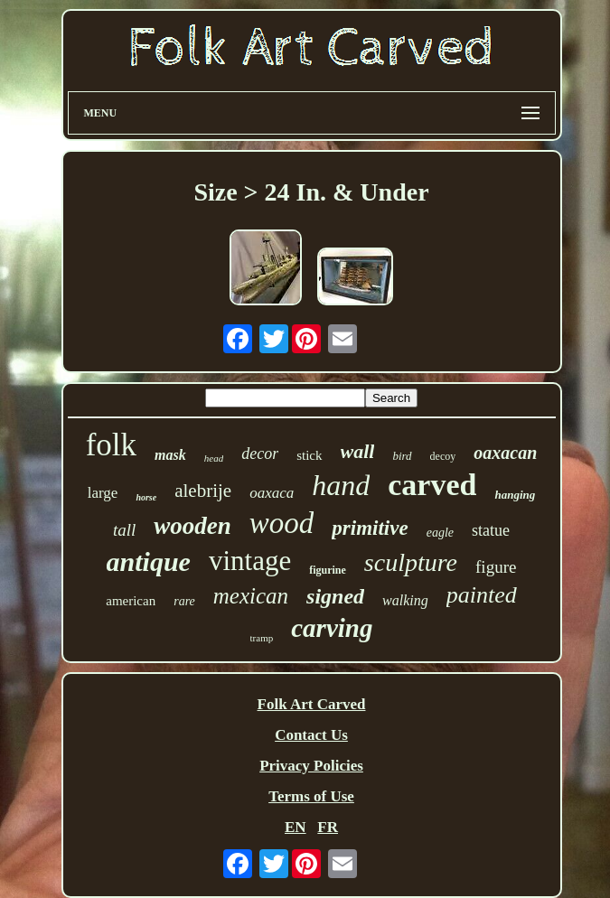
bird (401, 456)
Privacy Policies (311, 765)
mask (170, 455)
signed (335, 596)
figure (495, 566)
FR (327, 827)
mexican (250, 596)
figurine (327, 570)
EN (295, 827)
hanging (514, 494)
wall (358, 451)
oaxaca (271, 492)
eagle (440, 532)
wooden (192, 525)
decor (259, 453)
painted (481, 595)
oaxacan (505, 453)
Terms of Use (311, 796)
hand (341, 485)
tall (124, 529)
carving (331, 627)
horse (146, 497)
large (103, 492)
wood (281, 523)
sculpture (410, 562)
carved (432, 484)
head (213, 458)
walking (405, 600)
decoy (443, 456)
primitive (370, 528)
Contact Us (311, 735)
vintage (250, 560)
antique (149, 561)
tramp (262, 637)
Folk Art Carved (312, 704)
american (130, 601)
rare (184, 601)
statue (491, 530)
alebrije (202, 490)
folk (111, 445)
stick (309, 455)
